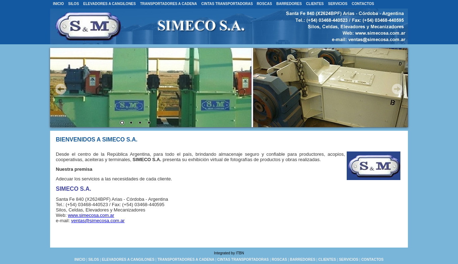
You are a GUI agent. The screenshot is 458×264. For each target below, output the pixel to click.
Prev (60, 89)
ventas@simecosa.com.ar (98, 220)
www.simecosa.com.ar (91, 215)
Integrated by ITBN (229, 253)
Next (397, 89)
